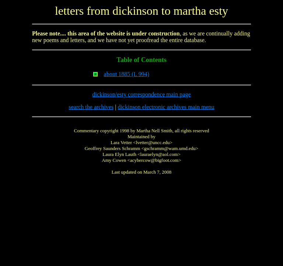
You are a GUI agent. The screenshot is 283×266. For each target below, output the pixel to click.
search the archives (91, 107)
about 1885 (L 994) (126, 74)
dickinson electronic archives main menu (166, 107)
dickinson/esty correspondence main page (141, 94)
